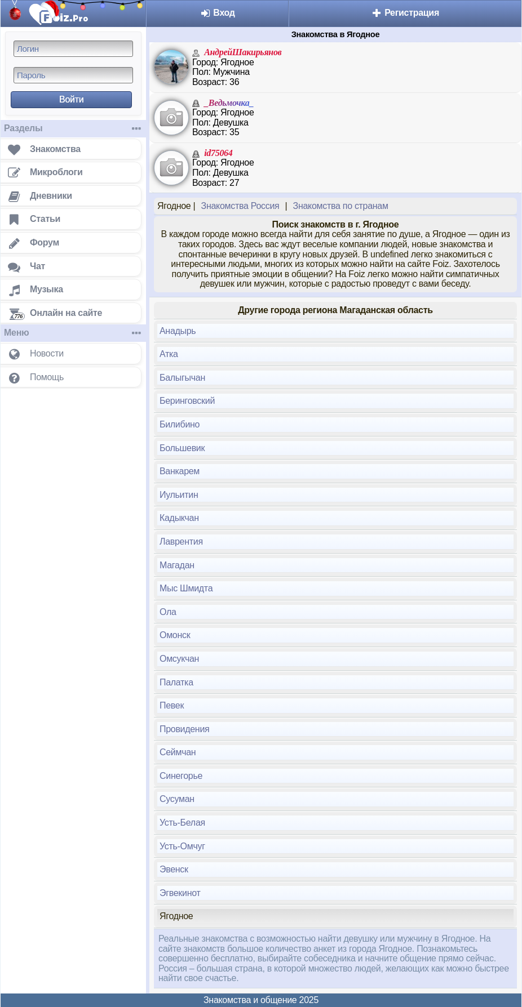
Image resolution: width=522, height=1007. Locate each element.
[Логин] (73, 49)
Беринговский (187, 401)
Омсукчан (179, 658)
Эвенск (174, 869)
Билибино (180, 424)
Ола (168, 612)
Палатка (176, 682)
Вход (217, 12)
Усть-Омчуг (182, 846)
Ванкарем (180, 471)
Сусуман (177, 799)
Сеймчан (178, 752)
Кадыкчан (179, 518)
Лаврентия (181, 541)
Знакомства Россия (240, 206)
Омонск (175, 635)
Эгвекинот (180, 893)
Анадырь (178, 331)
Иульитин (179, 495)
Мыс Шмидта (186, 588)
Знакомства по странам (340, 206)
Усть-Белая (182, 822)
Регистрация (405, 12)
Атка (169, 354)
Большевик (182, 448)
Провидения (184, 729)
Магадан (177, 565)
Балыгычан (182, 377)
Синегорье (181, 776)
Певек (172, 705)
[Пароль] (73, 75)
